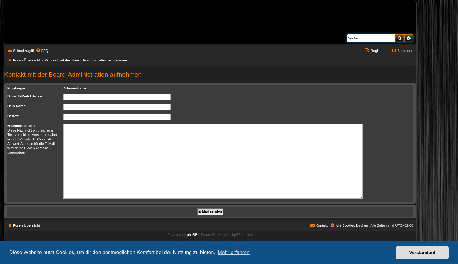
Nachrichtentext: (21, 126)
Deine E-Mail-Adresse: (25, 96)
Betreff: (13, 116)
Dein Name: (17, 106)
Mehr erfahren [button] (234, 252)
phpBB (192, 235)
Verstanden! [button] (422, 252)
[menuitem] (42, 50)
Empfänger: (17, 88)
